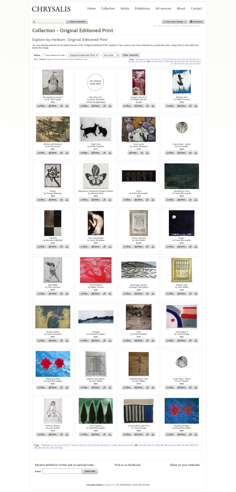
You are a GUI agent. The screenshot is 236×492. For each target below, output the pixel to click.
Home (91, 8)
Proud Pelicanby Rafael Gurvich (96, 286)
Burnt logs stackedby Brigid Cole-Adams (138, 286)
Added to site (81, 59)
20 (137, 61)
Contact (196, 8)
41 (187, 64)
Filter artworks (130, 55)
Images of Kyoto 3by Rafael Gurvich (139, 98)
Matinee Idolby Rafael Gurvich (182, 98)
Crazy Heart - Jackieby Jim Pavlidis (182, 145)
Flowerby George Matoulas (53, 192)
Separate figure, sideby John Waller (139, 380)
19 (133, 61)
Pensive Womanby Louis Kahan (53, 427)
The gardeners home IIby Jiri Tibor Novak (53, 98)
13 (183, 59)
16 (194, 59)
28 (167, 61)
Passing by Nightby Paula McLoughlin (181, 427)
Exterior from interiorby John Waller (96, 380)
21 (141, 61)
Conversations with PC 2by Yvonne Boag (139, 427)
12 (179, 59)
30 (175, 61)
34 (191, 61)
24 (152, 61)
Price (56, 59)
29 (171, 61)
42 (191, 64)
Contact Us (110, 485)
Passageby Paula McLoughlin (95, 333)
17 (198, 59)
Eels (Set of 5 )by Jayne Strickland (96, 98)
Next (198, 64)
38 (175, 64)
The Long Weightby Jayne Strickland (96, 239)
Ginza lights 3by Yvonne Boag (181, 333)
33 (187, 61)
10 (171, 59)
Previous (140, 59)
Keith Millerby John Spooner (52, 286)
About (181, 8)
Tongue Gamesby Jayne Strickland (53, 333)
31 (179, 61)
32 (183, 61)
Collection (108, 8)
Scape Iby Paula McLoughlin (181, 239)
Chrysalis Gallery (53, 10)
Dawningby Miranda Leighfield (52, 239)
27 (164, 61)
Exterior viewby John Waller (181, 286)
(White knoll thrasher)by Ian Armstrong (52, 145)
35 (194, 61)
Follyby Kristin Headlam (138, 333)
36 (198, 61)
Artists (125, 8)
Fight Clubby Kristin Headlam (95, 145)
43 (195, 64)
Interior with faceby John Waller (138, 239)
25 (156, 61)
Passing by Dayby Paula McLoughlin (53, 380)
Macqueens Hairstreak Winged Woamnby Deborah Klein (96, 192)
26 (160, 61)
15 (191, 59)
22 (144, 61)
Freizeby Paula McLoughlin (138, 192)
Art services (163, 8)
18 (129, 61)
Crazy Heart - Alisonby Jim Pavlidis (181, 380)
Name (50, 59)
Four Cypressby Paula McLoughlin (95, 427)
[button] (76, 22)
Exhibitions (142, 8)
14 (187, 59)
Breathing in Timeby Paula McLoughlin (181, 192)
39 (179, 64)
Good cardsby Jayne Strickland (139, 145)
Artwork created (67, 59)
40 (183, 64)
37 (172, 64)
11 (175, 59)
